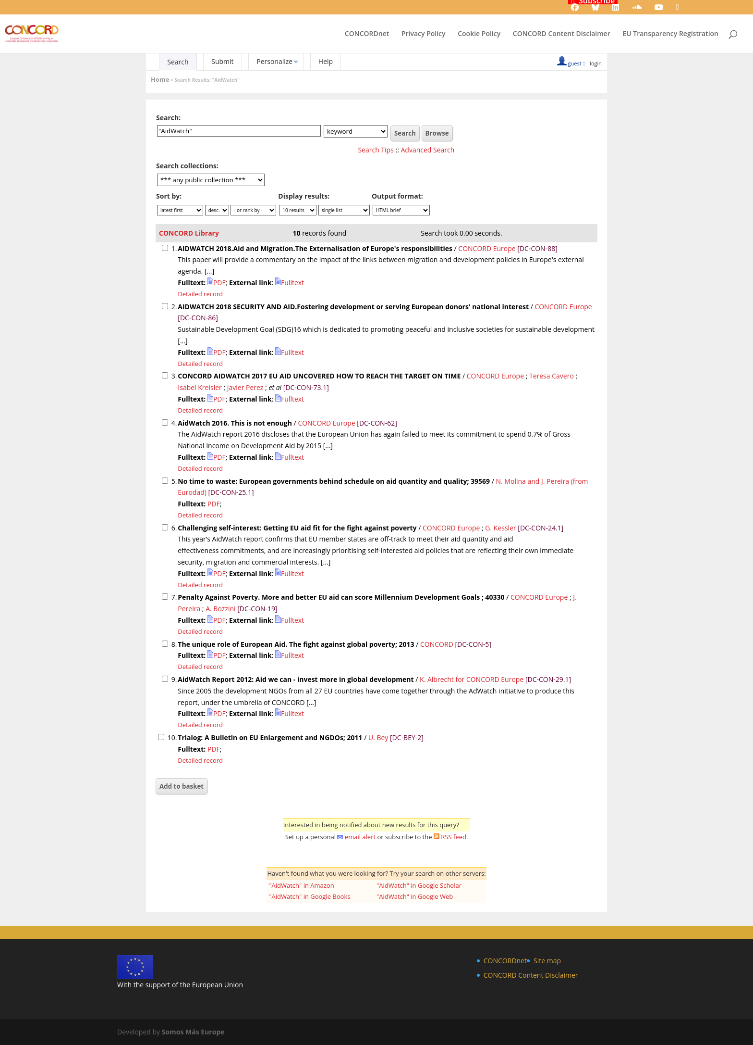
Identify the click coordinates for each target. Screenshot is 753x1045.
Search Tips (375, 149)
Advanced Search (428, 149)
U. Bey (378, 737)
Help (325, 61)
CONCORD (436, 644)
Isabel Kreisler (199, 387)
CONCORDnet (367, 34)
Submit (222, 61)
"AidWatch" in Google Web (414, 896)
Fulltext (289, 282)
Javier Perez (245, 387)
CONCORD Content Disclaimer (561, 34)
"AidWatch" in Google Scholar (419, 885)
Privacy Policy (423, 34)
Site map (547, 960)
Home (160, 79)
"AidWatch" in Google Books (309, 896)
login (596, 63)
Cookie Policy (479, 34)
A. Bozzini (220, 608)
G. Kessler (500, 527)
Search (177, 61)
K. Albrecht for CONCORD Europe (471, 679)
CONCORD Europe (487, 248)
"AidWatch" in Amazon (301, 885)
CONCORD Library (189, 233)
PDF (216, 282)
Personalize (274, 61)
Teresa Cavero (551, 375)
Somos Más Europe (193, 1031)
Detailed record (200, 294)
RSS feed (453, 836)
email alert (360, 836)
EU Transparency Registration (670, 34)
